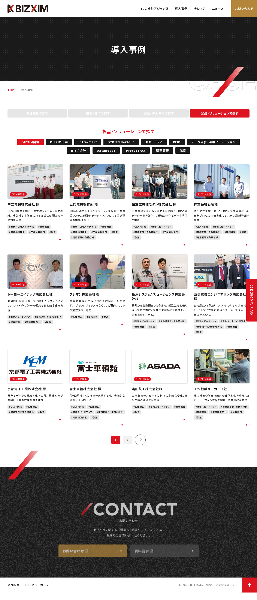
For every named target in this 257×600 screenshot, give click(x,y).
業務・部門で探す (98, 117)
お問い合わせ (244, 8)
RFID (177, 145)
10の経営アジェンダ (154, 8)
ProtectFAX (135, 154)
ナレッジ (200, 8)
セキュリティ (153, 145)
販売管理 (162, 154)
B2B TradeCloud (121, 145)
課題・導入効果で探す (159, 117)
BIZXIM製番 (30, 145)
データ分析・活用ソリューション (213, 145)
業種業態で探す (37, 117)
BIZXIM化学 (59, 145)
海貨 (183, 154)
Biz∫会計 (78, 154)
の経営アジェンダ (251, 300)
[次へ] (140, 443)
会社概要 (13, 592)
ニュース (218, 8)
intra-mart (88, 145)
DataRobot (106, 154)
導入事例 (181, 8)
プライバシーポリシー (38, 592)
